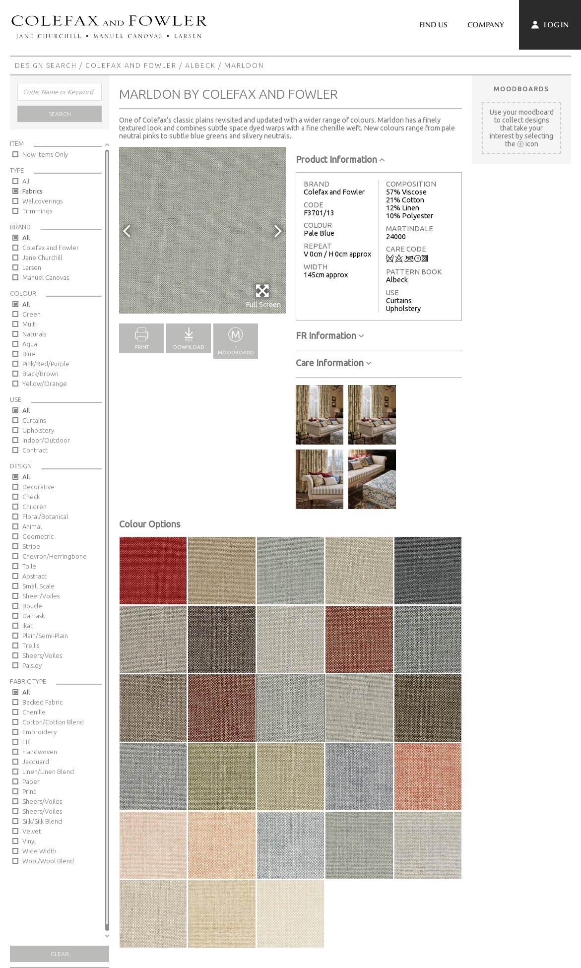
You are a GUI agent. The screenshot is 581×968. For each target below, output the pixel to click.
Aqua (29, 343)
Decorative (38, 486)
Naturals (34, 333)
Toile (29, 566)
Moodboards (521, 88)
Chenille (34, 712)
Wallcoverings (42, 200)
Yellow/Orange (44, 383)
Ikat (27, 625)
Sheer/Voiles (41, 595)
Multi (29, 324)
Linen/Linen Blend (48, 771)
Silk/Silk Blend (42, 821)
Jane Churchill (42, 257)
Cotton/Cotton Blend (53, 721)
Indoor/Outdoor (46, 440)
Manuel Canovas (45, 277)
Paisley (32, 665)
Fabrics (32, 191)
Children (34, 506)
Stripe (31, 546)
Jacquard (35, 761)
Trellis (30, 645)
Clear (60, 954)
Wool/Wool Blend (48, 860)
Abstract (34, 576)
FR (26, 741)
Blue (28, 353)
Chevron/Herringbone (54, 556)
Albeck (200, 65)
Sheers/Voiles (42, 655)
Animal (32, 526)
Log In (550, 24)
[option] (202, 230)
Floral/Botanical (45, 516)
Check (31, 496)
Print (29, 791)
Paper (31, 781)
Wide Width (39, 850)
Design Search (46, 65)
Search (60, 114)
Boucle (32, 605)
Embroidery (39, 731)
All (25, 181)
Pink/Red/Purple (45, 363)
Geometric (38, 536)
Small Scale (38, 585)
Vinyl (29, 841)
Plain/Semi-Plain (45, 635)
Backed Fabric (42, 702)
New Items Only (45, 154)
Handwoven (39, 751)
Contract (35, 450)
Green (31, 314)
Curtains (34, 420)
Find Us (433, 24)
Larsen (31, 267)
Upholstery (38, 430)
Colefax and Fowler (131, 65)
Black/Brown (40, 373)
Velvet (31, 831)
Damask (33, 615)
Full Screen (263, 296)
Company (485, 24)
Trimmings (37, 210)
